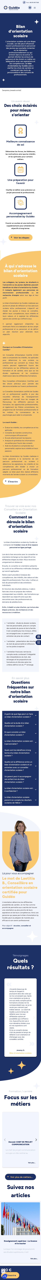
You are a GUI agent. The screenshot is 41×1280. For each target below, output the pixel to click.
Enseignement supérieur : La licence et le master (20, 1242)
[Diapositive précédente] (7, 1017)
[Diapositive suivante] (34, 1017)
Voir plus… (34, 1259)
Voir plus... (32, 1163)
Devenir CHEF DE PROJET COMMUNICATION (20, 1143)
